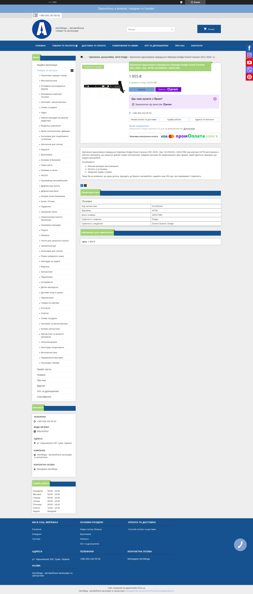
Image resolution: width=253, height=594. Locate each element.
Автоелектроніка (49, 342)
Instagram (36, 534)
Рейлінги (45, 235)
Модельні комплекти (51, 126)
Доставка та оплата (94, 45)
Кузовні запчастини (50, 329)
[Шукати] (172, 29)
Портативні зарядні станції (54, 75)
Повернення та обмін (125, 45)
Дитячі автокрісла (49, 287)
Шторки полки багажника (53, 196)
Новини (41, 374)
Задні (43, 112)
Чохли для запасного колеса (55, 240)
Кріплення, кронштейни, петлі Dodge (108, 57)
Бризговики (85, 534)
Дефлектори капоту (50, 186)
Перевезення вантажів (52, 357)
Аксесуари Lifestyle (50, 363)
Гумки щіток (46, 165)
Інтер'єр (45, 313)
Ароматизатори (48, 246)
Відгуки (41, 385)
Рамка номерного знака (52, 256)
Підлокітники (47, 298)
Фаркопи (45, 266)
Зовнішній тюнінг (49, 212)
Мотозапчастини (49, 80)
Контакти (196, 45)
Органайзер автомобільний (54, 180)
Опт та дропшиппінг (157, 45)
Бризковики (46, 154)
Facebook (36, 529)
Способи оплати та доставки (142, 529)
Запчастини (46, 272)
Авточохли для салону (52, 144)
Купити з (168, 89)
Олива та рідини (49, 107)
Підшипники (47, 277)
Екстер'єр (45, 308)
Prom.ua (141, 588)
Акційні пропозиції (47, 64)
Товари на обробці (50, 303)
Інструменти (47, 282)
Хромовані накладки (51, 225)
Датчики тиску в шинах (52, 292)
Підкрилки (46, 206)
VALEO (44, 175)
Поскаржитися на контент (137, 591)
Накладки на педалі (50, 261)
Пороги (44, 230)
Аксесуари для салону (52, 251)
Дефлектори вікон (49, 191)
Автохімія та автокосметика (54, 323)
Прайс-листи (44, 369)
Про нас (180, 45)
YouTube (36, 539)
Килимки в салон (49, 170)
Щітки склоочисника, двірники (55, 131)
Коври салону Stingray (91, 529)
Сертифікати (44, 396)
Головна (40, 45)
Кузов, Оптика (48, 201)
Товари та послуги (63, 45)
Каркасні (45, 149)
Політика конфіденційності (162, 591)
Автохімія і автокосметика (53, 102)
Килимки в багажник (51, 160)
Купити (141, 89)
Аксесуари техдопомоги (52, 347)
